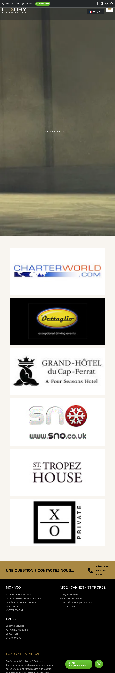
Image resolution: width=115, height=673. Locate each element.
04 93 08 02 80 (101, 572)
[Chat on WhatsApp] (42, 4)
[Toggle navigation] (109, 9)
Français (94, 12)
